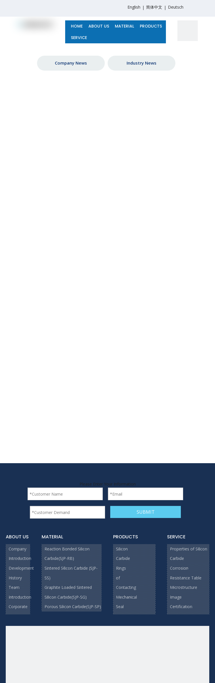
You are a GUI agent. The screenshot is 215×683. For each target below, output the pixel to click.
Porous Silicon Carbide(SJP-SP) (72, 606)
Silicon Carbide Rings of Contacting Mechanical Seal (126, 578)
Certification (181, 606)
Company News (71, 63)
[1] (187, 30)
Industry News (141, 63)
